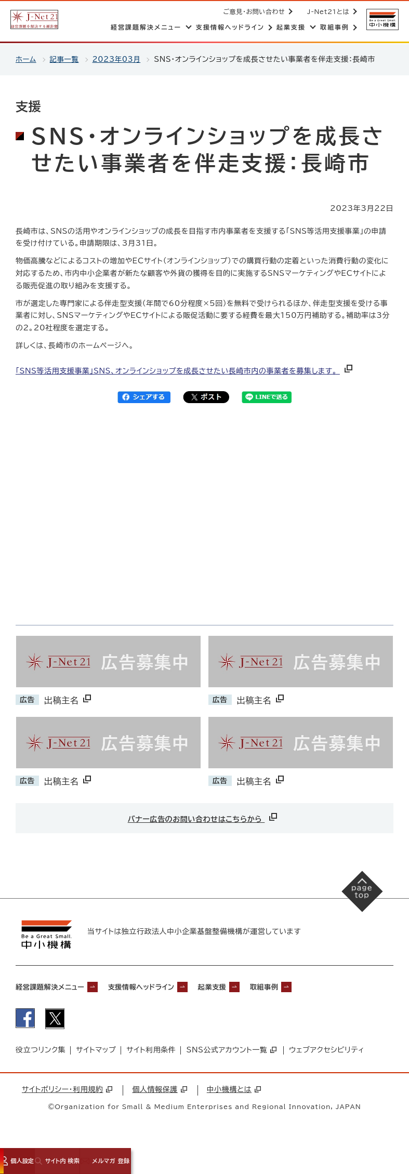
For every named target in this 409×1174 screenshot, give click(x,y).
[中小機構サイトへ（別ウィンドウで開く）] (382, 19)
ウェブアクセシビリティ (326, 1051)
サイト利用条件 (151, 1051)
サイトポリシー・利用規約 (67, 1091)
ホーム (26, 59)
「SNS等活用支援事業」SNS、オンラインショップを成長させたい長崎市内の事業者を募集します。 (185, 371)
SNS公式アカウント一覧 (231, 1051)
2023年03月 (119, 59)
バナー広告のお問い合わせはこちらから (203, 817)
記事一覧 (65, 59)
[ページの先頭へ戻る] (357, 896)
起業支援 (248, 986)
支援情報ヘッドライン (165, 986)
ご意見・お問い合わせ (253, 11)
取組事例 (309, 986)
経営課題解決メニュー (57, 986)
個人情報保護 (159, 1091)
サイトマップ (96, 1051)
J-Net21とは (327, 11)
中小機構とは (234, 1091)
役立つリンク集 (40, 1051)
